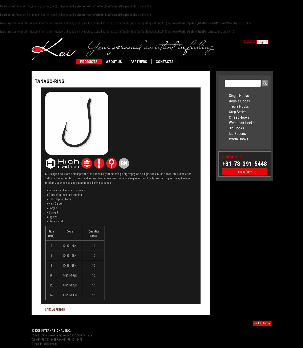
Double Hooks (239, 101)
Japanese (249, 42)
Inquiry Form (245, 171)
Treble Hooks (239, 106)
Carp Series (238, 112)
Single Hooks (239, 95)
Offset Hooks (239, 117)
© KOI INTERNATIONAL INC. (51, 331)
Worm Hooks (238, 139)
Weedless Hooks (242, 123)
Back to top (260, 323)
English (262, 42)
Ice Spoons (237, 133)
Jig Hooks (236, 128)
